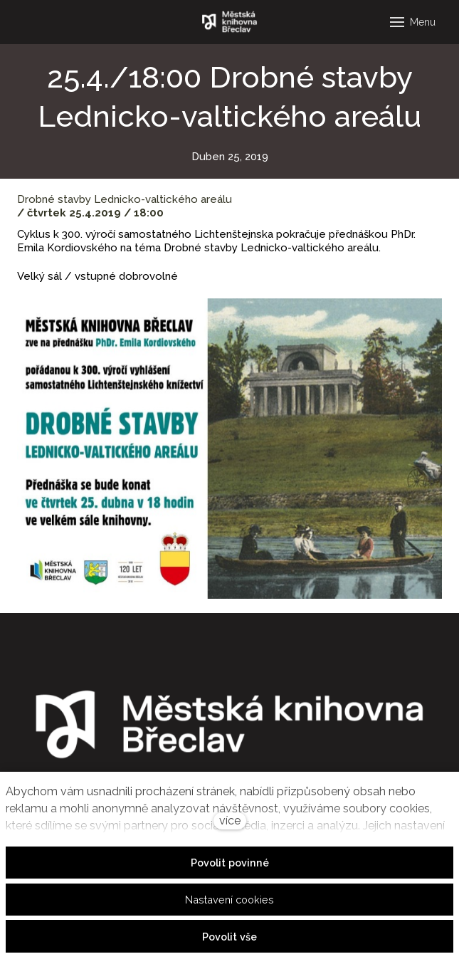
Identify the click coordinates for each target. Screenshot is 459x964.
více (230, 820)
